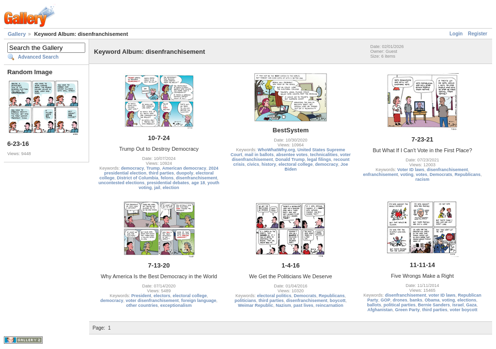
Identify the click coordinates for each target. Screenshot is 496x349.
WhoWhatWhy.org (276, 149)
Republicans (468, 174)
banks (416, 300)
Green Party (407, 309)
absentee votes (292, 154)
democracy (132, 168)
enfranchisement (380, 174)
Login (456, 33)
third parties (161, 173)
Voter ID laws (410, 169)
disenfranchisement (196, 177)
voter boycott (464, 309)
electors (162, 295)
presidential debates (168, 182)
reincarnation (329, 305)
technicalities (324, 154)
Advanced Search (38, 57)
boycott (338, 300)
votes (421, 174)
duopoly (184, 173)
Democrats (441, 174)
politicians (245, 300)
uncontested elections (121, 182)
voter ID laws (442, 295)
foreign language (199, 300)
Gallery (17, 34)
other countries (142, 305)
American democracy (184, 168)
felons (167, 177)
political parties (400, 304)
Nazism (283, 305)
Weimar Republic (255, 305)
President (141, 295)
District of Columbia (137, 177)
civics (253, 164)
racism (422, 179)
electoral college (296, 164)
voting (406, 174)
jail (157, 187)
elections (466, 300)
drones (400, 300)
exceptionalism (176, 305)
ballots (374, 304)
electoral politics (274, 295)
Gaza (471, 304)
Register (477, 33)
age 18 (198, 182)
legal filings (319, 159)
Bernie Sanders (434, 304)
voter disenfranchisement (152, 300)
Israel (458, 304)
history (269, 164)
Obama (432, 300)
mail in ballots (259, 154)
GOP (385, 300)
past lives (303, 305)
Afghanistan (379, 309)
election (171, 187)
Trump (153, 168)
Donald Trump (290, 159)
